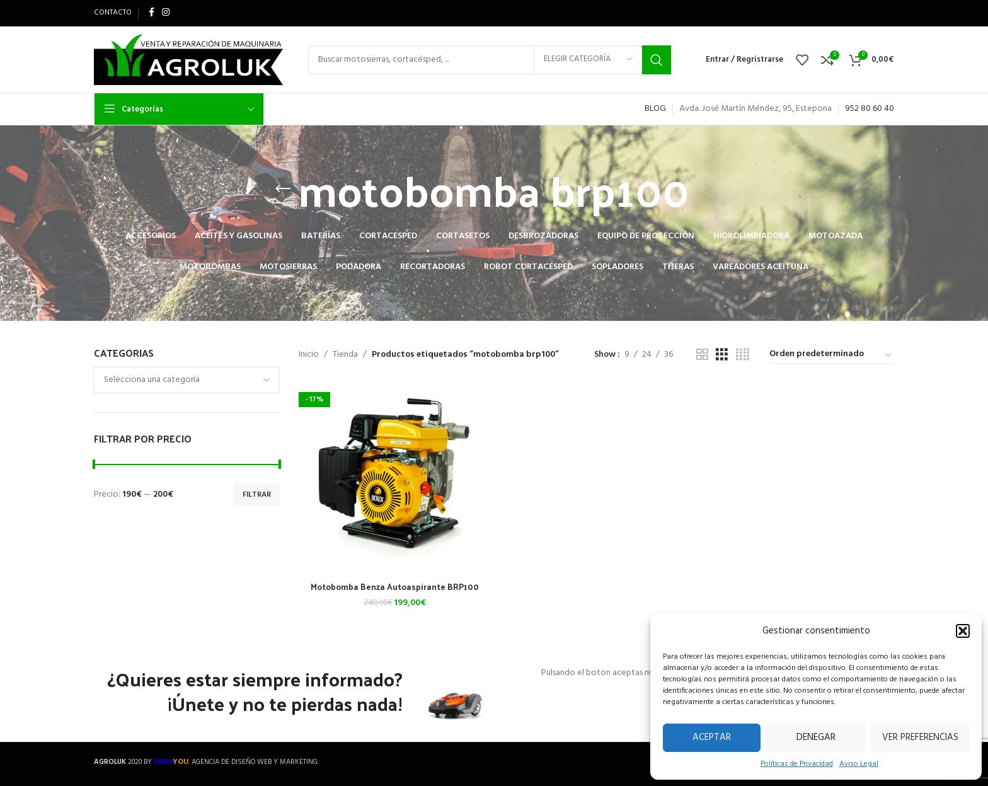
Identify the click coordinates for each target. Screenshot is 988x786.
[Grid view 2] (702, 355)
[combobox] (187, 380)
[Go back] (283, 189)
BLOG (655, 108)
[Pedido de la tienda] (831, 355)
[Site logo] (188, 59)
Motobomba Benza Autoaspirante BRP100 (394, 584)
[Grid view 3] (722, 355)
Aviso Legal (858, 764)
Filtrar (257, 494)
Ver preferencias (920, 737)
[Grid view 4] (742, 355)
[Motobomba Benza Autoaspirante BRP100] (394, 478)
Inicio (309, 355)
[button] (962, 631)
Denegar (816, 737)
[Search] (489, 59)
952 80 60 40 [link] (869, 108)
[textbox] (187, 380)
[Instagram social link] (165, 13)
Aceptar (711, 737)
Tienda (345, 355)
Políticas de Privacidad (797, 764)
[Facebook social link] (151, 13)
